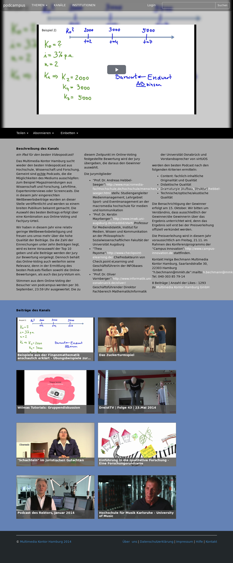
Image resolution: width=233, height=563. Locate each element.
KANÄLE (60, 5)
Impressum (184, 542)
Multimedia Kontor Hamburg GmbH (183, 287)
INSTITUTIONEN (83, 5)
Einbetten (69, 133)
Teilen (22, 133)
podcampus (14, 5)
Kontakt (211, 542)
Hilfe (199, 542)
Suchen (222, 5)
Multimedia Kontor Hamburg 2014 (45, 542)
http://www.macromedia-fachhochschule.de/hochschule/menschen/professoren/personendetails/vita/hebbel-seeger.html (156, 189)
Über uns (130, 542)
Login (151, 5)
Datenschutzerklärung (156, 542)
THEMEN (39, 5)
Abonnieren (43, 133)
